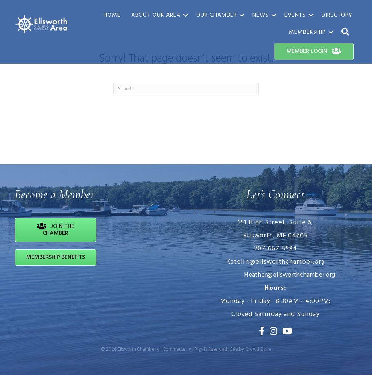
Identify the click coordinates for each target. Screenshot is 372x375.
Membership (307, 32)
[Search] (186, 89)
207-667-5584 (275, 249)
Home (112, 15)
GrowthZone (258, 349)
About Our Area (156, 15)
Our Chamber (216, 15)
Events (295, 15)
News (260, 15)
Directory (337, 15)
